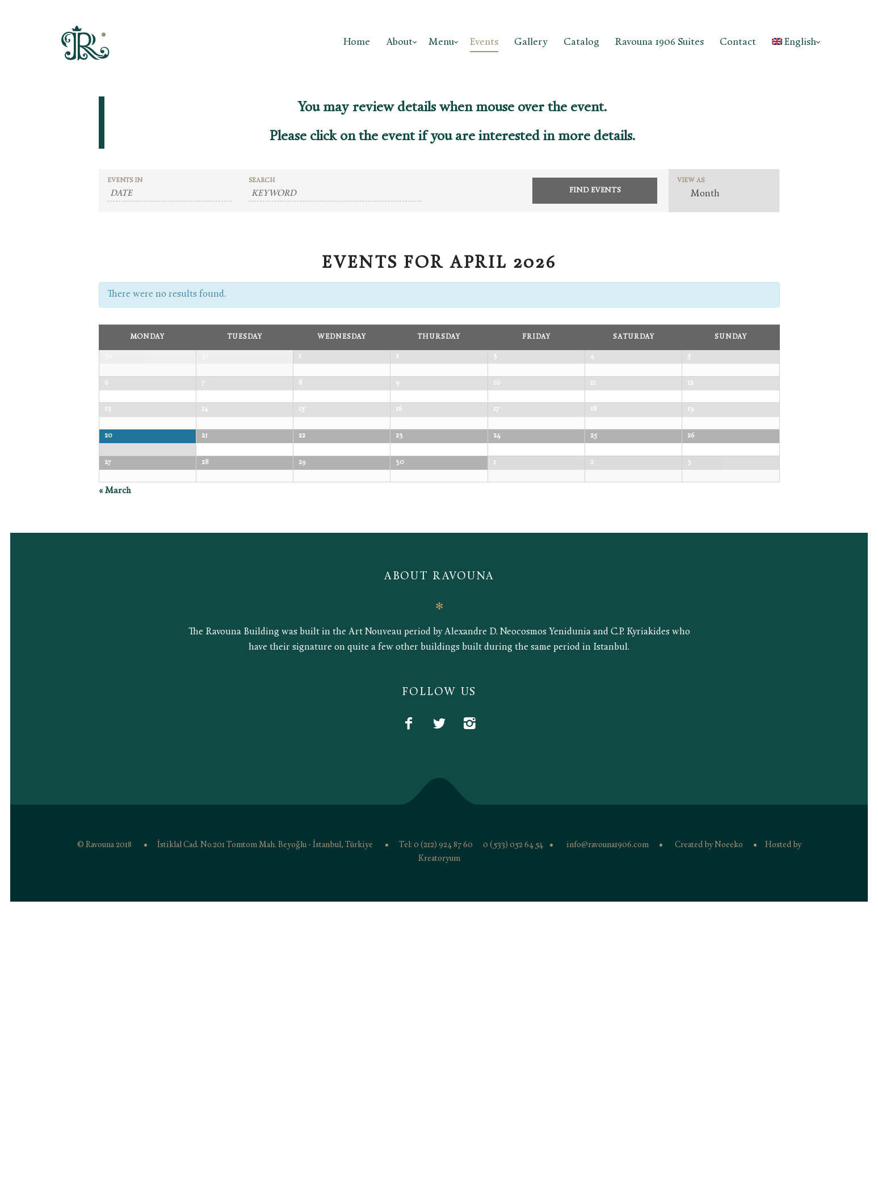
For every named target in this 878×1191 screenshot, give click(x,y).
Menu (441, 42)
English (794, 42)
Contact (738, 42)
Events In (124, 181)
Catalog (581, 42)
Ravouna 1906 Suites (659, 42)
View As (690, 181)
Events (484, 42)
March (115, 770)
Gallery (531, 42)
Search (262, 181)
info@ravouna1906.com (607, 1124)
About (399, 42)
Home (356, 42)
